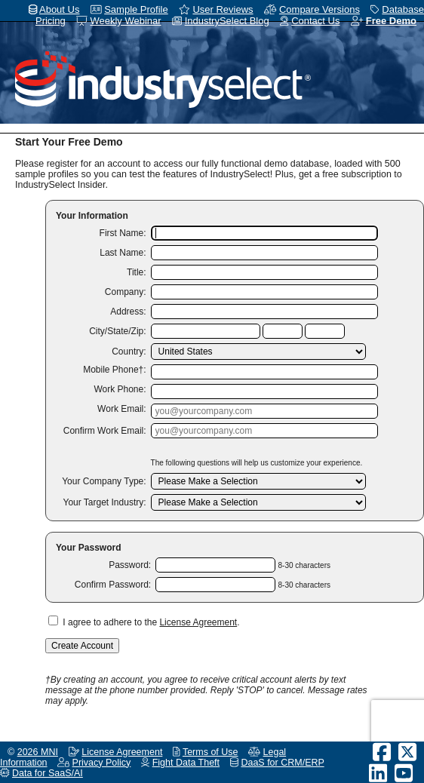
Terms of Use (210, 752)
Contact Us (315, 20)
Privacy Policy (101, 762)
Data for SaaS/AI (47, 773)
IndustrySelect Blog (227, 20)
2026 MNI (37, 752)
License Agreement (198, 622)
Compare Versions (319, 9)
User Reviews (222, 9)
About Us (59, 9)
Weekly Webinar (125, 20)
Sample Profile (136, 9)
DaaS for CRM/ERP (282, 762)
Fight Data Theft (186, 762)
